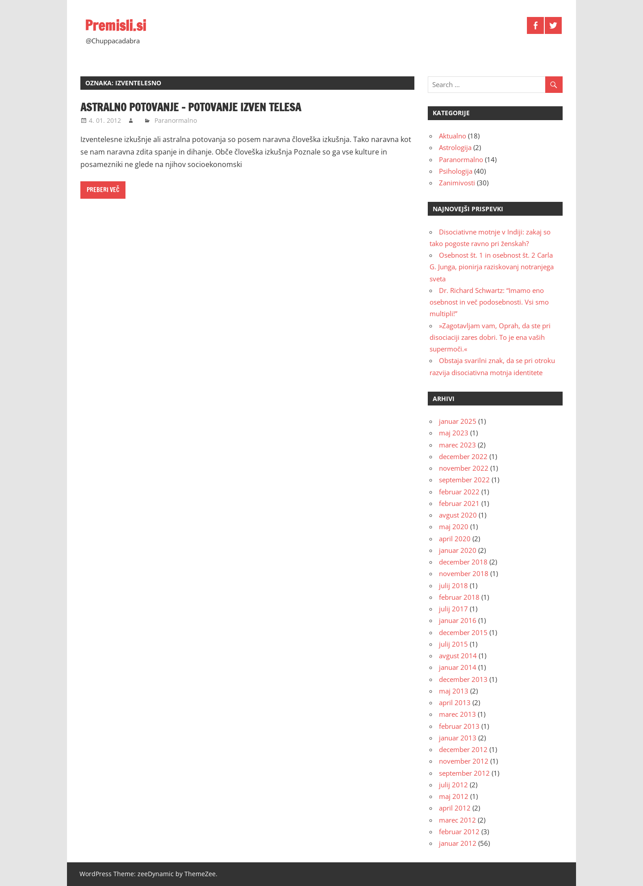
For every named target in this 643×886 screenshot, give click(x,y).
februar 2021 (459, 503)
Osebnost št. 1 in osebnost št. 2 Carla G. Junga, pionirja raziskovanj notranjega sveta (492, 267)
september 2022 (464, 479)
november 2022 (464, 468)
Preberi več (103, 189)
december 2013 (463, 679)
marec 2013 (457, 714)
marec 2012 (457, 819)
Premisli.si (115, 25)
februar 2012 (459, 831)
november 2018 (464, 573)
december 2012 (463, 749)
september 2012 (464, 773)
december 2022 (463, 456)
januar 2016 (457, 620)
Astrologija (455, 147)
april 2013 (455, 702)
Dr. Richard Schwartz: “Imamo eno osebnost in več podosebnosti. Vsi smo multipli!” (489, 302)
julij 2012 (453, 784)
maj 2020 (453, 526)
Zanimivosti (457, 182)
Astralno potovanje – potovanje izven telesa (190, 107)
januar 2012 (457, 843)
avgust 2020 (458, 514)
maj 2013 (453, 690)
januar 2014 (457, 667)
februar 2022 (459, 491)
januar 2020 (457, 550)
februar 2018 (459, 597)
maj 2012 (453, 796)
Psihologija (455, 171)
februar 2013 (459, 726)
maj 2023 (453, 432)
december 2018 (463, 561)
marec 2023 (457, 444)
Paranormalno (175, 120)
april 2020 (455, 538)
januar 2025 (457, 421)
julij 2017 (453, 608)
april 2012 (455, 807)
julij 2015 (453, 643)
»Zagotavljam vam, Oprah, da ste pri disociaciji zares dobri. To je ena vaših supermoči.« (490, 337)
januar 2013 (457, 737)
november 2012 (464, 760)
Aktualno (452, 135)
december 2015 (463, 632)
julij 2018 (453, 585)
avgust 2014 (458, 655)
